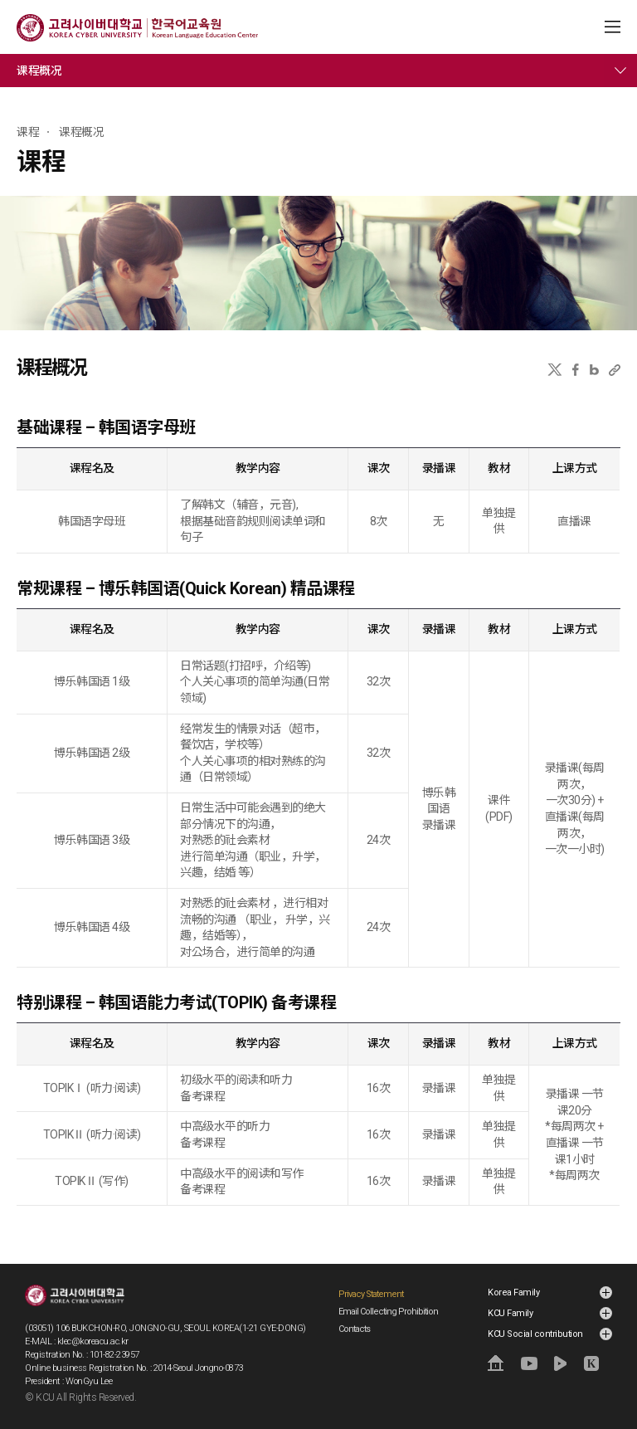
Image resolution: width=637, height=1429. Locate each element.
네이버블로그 (594, 369)
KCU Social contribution (535, 1334)
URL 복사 (614, 369)
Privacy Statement (370, 1294)
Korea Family (513, 1292)
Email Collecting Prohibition (388, 1311)
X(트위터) (554, 369)
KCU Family (510, 1313)
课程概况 (39, 70)
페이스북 (575, 369)
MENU (612, 27)
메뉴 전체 (620, 70)
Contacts (354, 1329)
